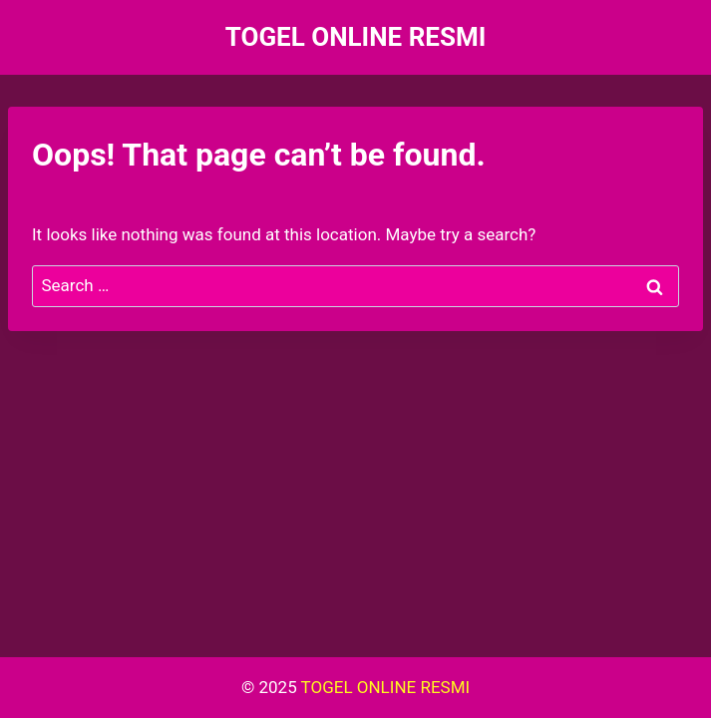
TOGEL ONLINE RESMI (386, 687)
